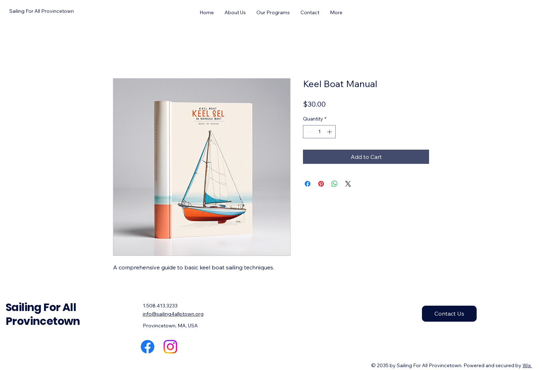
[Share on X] (348, 183)
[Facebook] (148, 347)
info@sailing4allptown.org (173, 314)
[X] (193, 347)
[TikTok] (216, 347)
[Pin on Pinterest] (321, 183)
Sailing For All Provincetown (43, 314)
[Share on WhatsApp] (334, 183)
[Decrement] (308, 131)
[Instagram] (170, 347)
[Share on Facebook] (307, 183)
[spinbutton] (319, 131)
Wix (526, 365)
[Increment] (330, 131)
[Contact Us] (449, 314)
